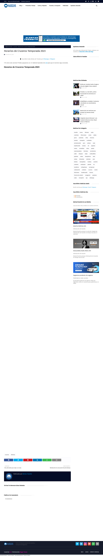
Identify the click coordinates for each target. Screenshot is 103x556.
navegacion (87, 175)
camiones (76, 164)
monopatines (82, 161)
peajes (92, 148)
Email (89, 187)
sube (94, 143)
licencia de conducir (78, 175)
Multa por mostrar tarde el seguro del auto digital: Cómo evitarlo (89, 85)
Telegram (52, 59)
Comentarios (78, 197)
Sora (10, 552)
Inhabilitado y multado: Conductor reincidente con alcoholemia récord (89, 103)
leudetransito (84, 172)
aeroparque (91, 167)
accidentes (89, 140)
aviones (89, 143)
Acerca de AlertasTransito (14, 1)
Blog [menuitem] (20, 5)
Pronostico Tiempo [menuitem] (30, 5)
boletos (75, 161)
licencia (91, 172)
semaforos (76, 167)
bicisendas (81, 159)
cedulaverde (77, 169)
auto (94, 159)
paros (75, 137)
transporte (82, 140)
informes (13, 454)
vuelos (75, 148)
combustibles (93, 153)
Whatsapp (46, 59)
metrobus (88, 159)
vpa (86, 177)
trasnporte (81, 177)
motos (81, 156)
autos (92, 132)
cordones (84, 169)
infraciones (76, 172)
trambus (89, 161)
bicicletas (86, 151)
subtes (94, 135)
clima (86, 137)
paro (84, 143)
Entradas (77, 195)
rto (94, 164)
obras (87, 148)
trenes (81, 132)
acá (46, 63)
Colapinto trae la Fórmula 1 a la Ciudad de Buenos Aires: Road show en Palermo (88, 119)
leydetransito (77, 145)
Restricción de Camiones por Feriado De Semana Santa (88, 111)
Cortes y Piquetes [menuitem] (42, 5)
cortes (89, 135)
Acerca (86, 552)
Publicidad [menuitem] (65, 5)
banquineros (88, 156)
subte (75, 153)
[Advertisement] (51, 20)
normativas (81, 148)
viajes (86, 153)
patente (89, 164)
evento (95, 169)
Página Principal (8, 46)
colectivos (76, 135)
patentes (76, 156)
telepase (81, 153)
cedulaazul (83, 164)
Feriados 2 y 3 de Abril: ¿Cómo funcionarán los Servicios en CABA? (88, 93)
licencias (92, 137)
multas (75, 159)
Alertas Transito (27, 474)
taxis (94, 156)
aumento (95, 161)
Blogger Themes (23, 552)
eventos (76, 140)
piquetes (93, 145)
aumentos (81, 137)
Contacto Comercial (25, 1)
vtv (88, 145)
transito (76, 132)
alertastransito (77, 143)
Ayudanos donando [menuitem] (75, 5)
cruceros (15, 46)
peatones (94, 175)
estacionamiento (78, 151)
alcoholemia (93, 151)
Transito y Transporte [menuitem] (54, 5)
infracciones (83, 135)
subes (75, 177)
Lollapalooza (84, 167)
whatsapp (92, 177)
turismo (84, 145)
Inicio (5, 1)
